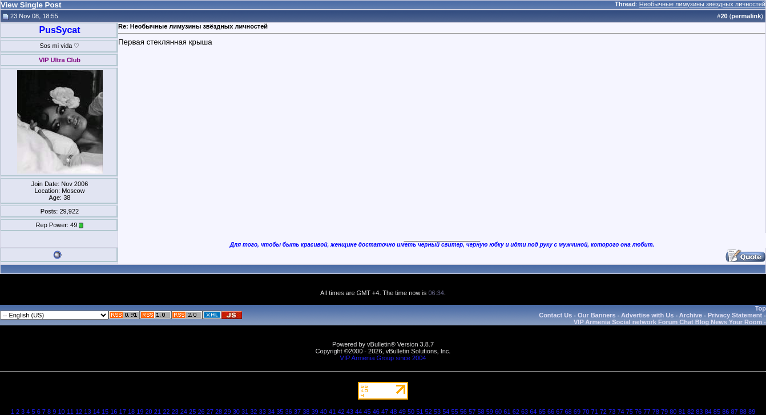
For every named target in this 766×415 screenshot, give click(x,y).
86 (725, 411)
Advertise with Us (647, 315)
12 (78, 411)
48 (393, 411)
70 (585, 411)
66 (550, 411)
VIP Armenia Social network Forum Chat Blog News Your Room (668, 322)
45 (367, 411)
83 (699, 411)
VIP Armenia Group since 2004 (383, 357)
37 (297, 411)
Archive (690, 315)
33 (262, 411)
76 (638, 411)
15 (105, 411)
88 (743, 411)
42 (340, 411)
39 (314, 411)
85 (716, 411)
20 (149, 411)
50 (411, 411)
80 (673, 411)
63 (524, 411)
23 (174, 411)
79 (664, 411)
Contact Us (555, 315)
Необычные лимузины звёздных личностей (702, 4)
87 (734, 411)
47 (384, 411)
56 (463, 411)
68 (568, 411)
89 (751, 411)
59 (489, 411)
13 (87, 411)
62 (516, 411)
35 (279, 411)
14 (96, 411)
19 (139, 411)
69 (577, 411)
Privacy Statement (735, 315)
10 (61, 411)
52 (428, 411)
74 (620, 411)
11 (70, 411)
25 (192, 411)
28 (218, 411)
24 (183, 411)
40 (323, 411)
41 (332, 411)
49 (402, 411)
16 (113, 411)
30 (236, 411)
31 (244, 411)
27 (210, 411)
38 (306, 411)
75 (629, 411)
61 (506, 411)
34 (271, 411)
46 (376, 411)
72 (603, 411)
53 (437, 411)
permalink (746, 16)
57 (472, 411)
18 (131, 411)
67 (559, 411)
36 (288, 411)
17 (122, 411)
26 (200, 411)
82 (690, 411)
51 (419, 411)
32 (253, 411)
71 (594, 411)
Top (760, 308)
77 (646, 411)
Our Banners (597, 315)
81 (682, 411)
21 (157, 411)
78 (655, 411)
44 (358, 411)
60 (498, 411)
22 (166, 411)
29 (227, 411)
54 (445, 411)
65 (542, 411)
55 (454, 411)
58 (480, 411)
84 (708, 411)
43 (349, 411)
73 (611, 411)
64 (533, 411)
